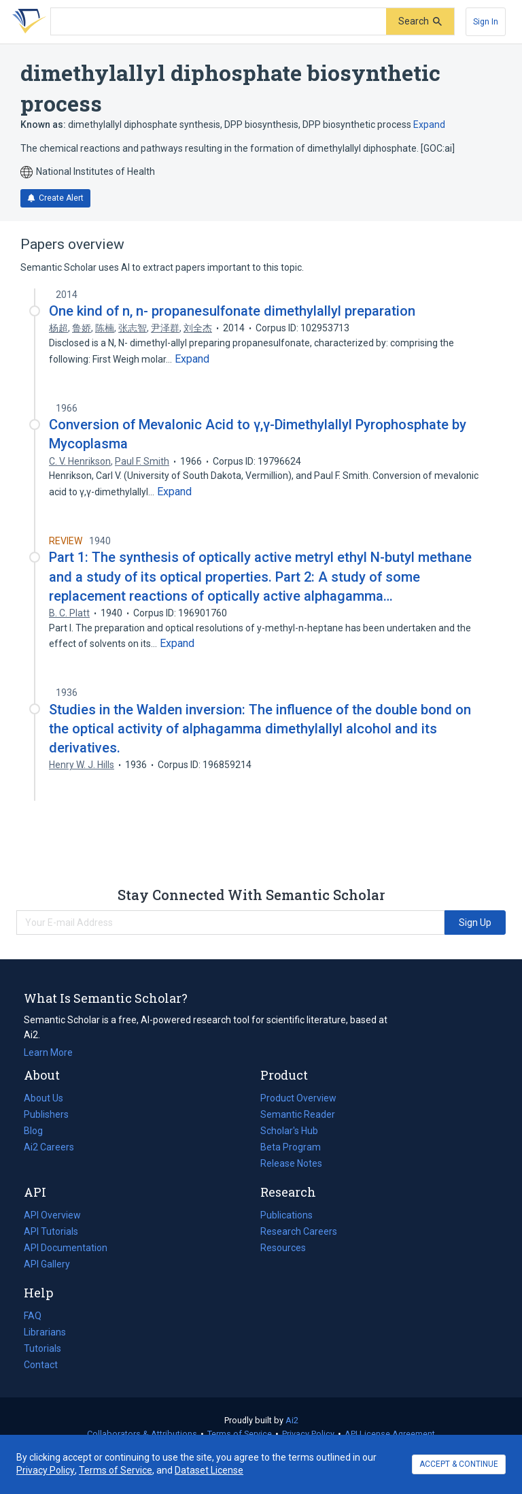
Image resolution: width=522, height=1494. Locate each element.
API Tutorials (51, 1231)
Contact (41, 1364)
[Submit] (420, 21)
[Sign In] (486, 21)
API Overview (52, 1215)
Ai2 (291, 1420)
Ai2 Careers (49, 1147)
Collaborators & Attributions (142, 1434)
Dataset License (209, 1470)
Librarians (45, 1332)
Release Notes (291, 1163)
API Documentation (65, 1248)
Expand (429, 124)
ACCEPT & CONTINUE (458, 1464)
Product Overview (298, 1098)
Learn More (48, 1052)
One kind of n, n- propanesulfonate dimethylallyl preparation (232, 311)
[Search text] (218, 22)
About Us (43, 1098)
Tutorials (42, 1348)
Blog (39, 1131)
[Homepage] (27, 22)
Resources (283, 1248)
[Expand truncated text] (192, 359)
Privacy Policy (308, 1434)
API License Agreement (390, 1434)
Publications (286, 1215)
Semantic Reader (297, 1114)
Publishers (46, 1114)
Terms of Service (239, 1434)
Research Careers (298, 1231)
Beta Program (290, 1147)
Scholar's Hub (289, 1130)
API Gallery (47, 1264)
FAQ (32, 1315)
